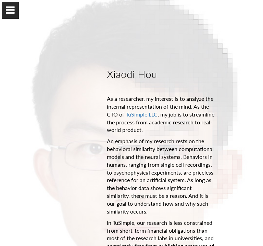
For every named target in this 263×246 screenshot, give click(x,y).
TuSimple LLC (142, 114)
